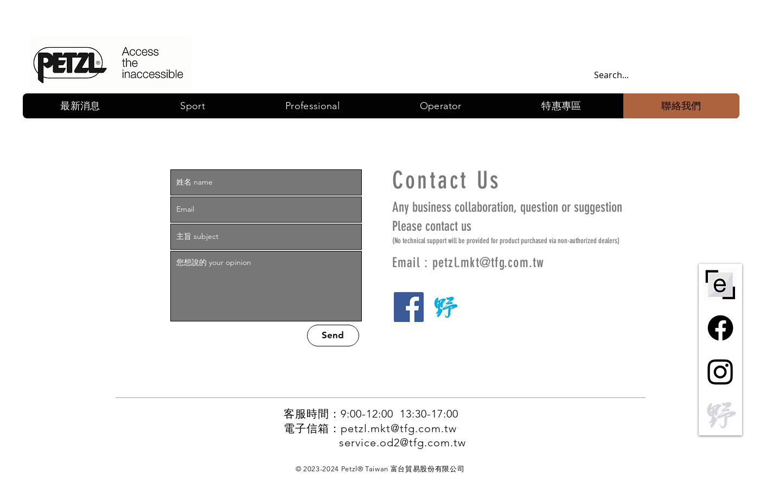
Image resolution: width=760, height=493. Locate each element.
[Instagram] (720, 371)
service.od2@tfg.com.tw (402, 442)
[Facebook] (409, 307)
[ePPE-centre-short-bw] (720, 284)
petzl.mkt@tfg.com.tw (488, 262)
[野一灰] (720, 415)
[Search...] (652, 75)
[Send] (333, 335)
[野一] (445, 307)
